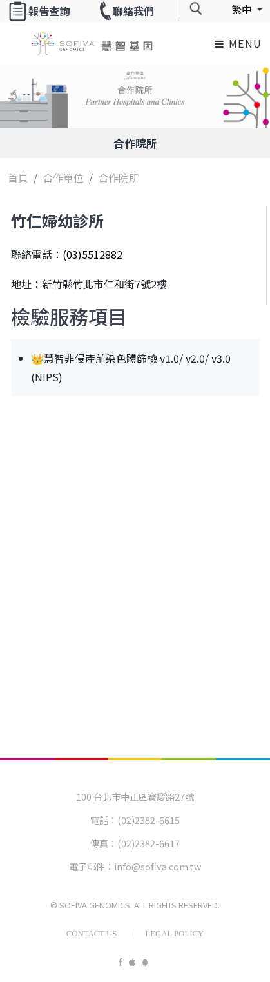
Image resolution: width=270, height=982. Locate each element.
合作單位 (63, 177)
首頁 (18, 177)
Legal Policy (174, 933)
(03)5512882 (92, 254)
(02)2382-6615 (148, 820)
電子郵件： (91, 866)
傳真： (103, 843)
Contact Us (91, 933)
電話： (103, 820)
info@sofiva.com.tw (158, 866)
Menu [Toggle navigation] (238, 43)
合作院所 (135, 143)
